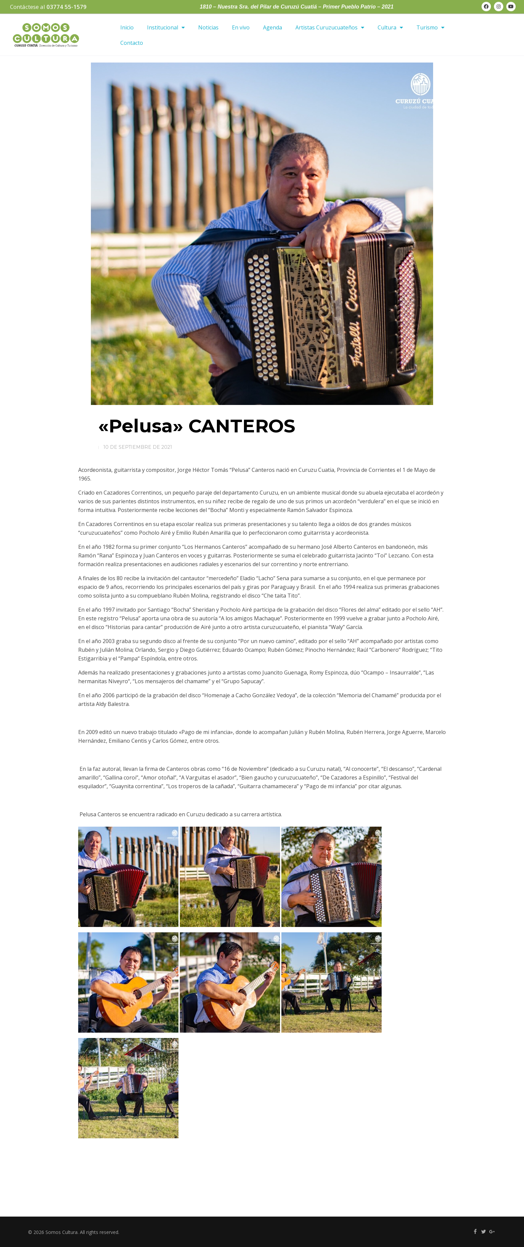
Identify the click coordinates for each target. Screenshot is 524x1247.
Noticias (208, 27)
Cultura (390, 27)
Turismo (430, 27)
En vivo (241, 27)
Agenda (272, 27)
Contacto (131, 42)
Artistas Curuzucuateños (329, 27)
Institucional (166, 27)
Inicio (127, 27)
